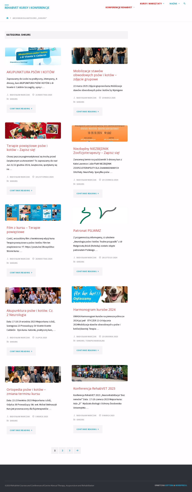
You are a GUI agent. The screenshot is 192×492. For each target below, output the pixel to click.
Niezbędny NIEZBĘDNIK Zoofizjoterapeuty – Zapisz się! (96, 151)
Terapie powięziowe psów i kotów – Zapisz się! (27, 148)
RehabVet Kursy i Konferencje (27, 8)
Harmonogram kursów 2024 (94, 309)
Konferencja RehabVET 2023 (94, 388)
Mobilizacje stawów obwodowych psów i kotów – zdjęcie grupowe (95, 75)
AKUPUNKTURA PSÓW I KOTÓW (30, 72)
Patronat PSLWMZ (87, 230)
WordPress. (181, 485)
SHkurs (13, 99)
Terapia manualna (95, 340)
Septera (169, 485)
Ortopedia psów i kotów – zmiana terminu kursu (26, 391)
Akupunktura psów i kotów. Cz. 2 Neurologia (30, 312)
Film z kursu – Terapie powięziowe (23, 229)
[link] (184, 3)
